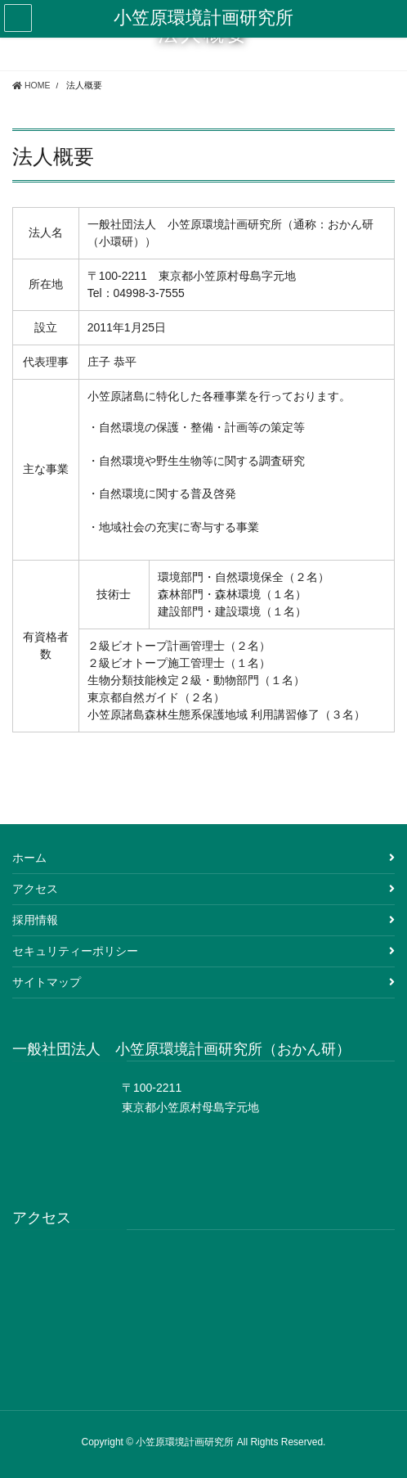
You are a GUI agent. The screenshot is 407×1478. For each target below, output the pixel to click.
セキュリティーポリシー (75, 951)
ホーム (29, 857)
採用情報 (35, 919)
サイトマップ (46, 982)
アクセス (35, 888)
